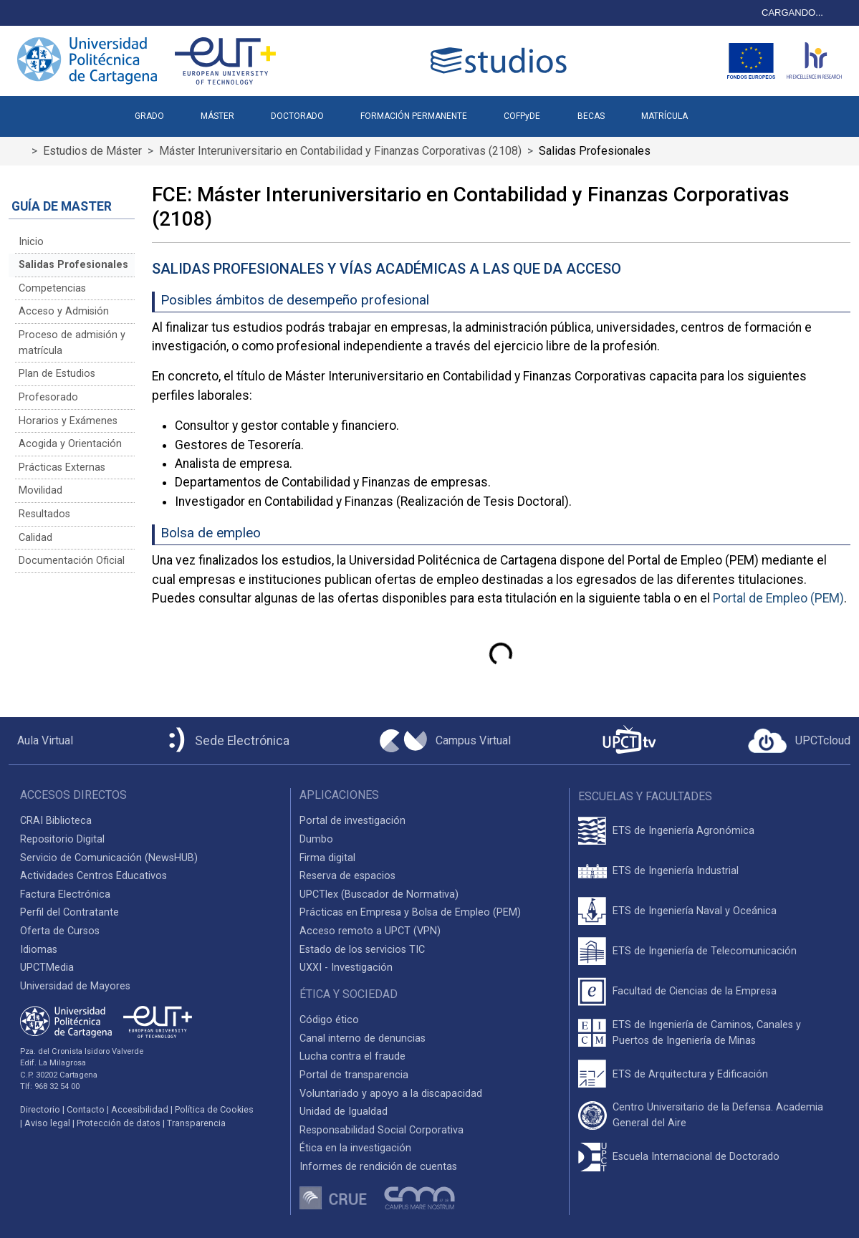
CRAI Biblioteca (56, 821)
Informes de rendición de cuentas (378, 1167)
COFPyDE (522, 116)
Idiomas (38, 950)
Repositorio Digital (62, 839)
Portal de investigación (352, 821)
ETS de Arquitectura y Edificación (690, 1074)
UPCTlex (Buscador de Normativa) (379, 894)
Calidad (35, 538)
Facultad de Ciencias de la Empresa (695, 991)
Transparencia (196, 1123)
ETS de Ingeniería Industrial (676, 871)
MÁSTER (217, 116)
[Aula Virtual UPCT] (41, 740)
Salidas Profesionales (73, 265)
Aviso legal (47, 1123)
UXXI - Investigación (346, 967)
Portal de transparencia (353, 1075)
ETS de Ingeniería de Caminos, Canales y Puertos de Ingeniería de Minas (707, 1033)
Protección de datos (118, 1123)
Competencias (52, 288)
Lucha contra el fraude (352, 1056)
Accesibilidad (139, 1109)
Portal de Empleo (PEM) (778, 598)
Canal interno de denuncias (362, 1038)
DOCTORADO (297, 116)
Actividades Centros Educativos (93, 876)
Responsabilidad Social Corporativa (381, 1130)
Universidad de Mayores (75, 986)
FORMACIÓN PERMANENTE (413, 116)
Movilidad (40, 490)
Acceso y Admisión (64, 311)
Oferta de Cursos (60, 931)
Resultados (44, 514)
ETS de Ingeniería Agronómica (683, 831)
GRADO (149, 116)
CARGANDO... (792, 12)
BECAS (591, 116)
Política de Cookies (214, 1109)
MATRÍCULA (664, 116)
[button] (724, 110)
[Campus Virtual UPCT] (445, 740)
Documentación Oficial (72, 561)
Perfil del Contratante (69, 912)
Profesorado (48, 397)
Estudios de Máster (92, 151)
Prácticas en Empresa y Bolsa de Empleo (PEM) (410, 912)
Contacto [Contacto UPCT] (86, 1109)
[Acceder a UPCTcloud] (799, 741)
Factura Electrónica (65, 894)
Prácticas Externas (62, 467)
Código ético (329, 1020)
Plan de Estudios (57, 374)
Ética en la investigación (355, 1148)
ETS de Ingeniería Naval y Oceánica (695, 911)
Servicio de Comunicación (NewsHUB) (109, 858)
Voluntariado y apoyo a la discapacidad (390, 1094)
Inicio (31, 242)
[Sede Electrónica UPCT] (226, 741)
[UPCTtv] (629, 741)
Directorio (40, 1109)
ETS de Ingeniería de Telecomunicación (705, 951)
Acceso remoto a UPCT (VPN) (370, 931)
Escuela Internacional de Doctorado (696, 1157)
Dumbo (316, 839)
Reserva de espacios (347, 876)
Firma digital (327, 858)
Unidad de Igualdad (343, 1111)
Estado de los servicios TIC (362, 950)
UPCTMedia (47, 967)
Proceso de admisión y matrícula (72, 343)
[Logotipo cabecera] (501, 60)
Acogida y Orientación (70, 444)
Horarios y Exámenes (68, 421)
